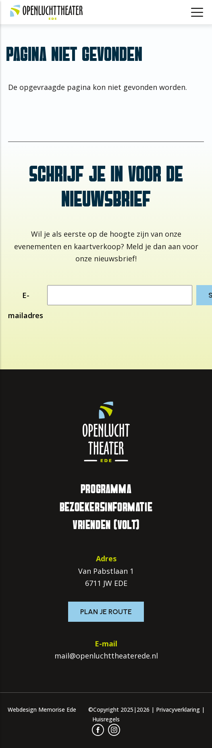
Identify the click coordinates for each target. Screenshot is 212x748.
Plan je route (106, 611)
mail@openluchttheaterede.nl (106, 655)
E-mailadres (25, 305)
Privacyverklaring (178, 709)
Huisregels (106, 719)
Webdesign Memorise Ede (42, 709)
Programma (106, 489)
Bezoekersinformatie (106, 507)
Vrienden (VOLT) (106, 525)
